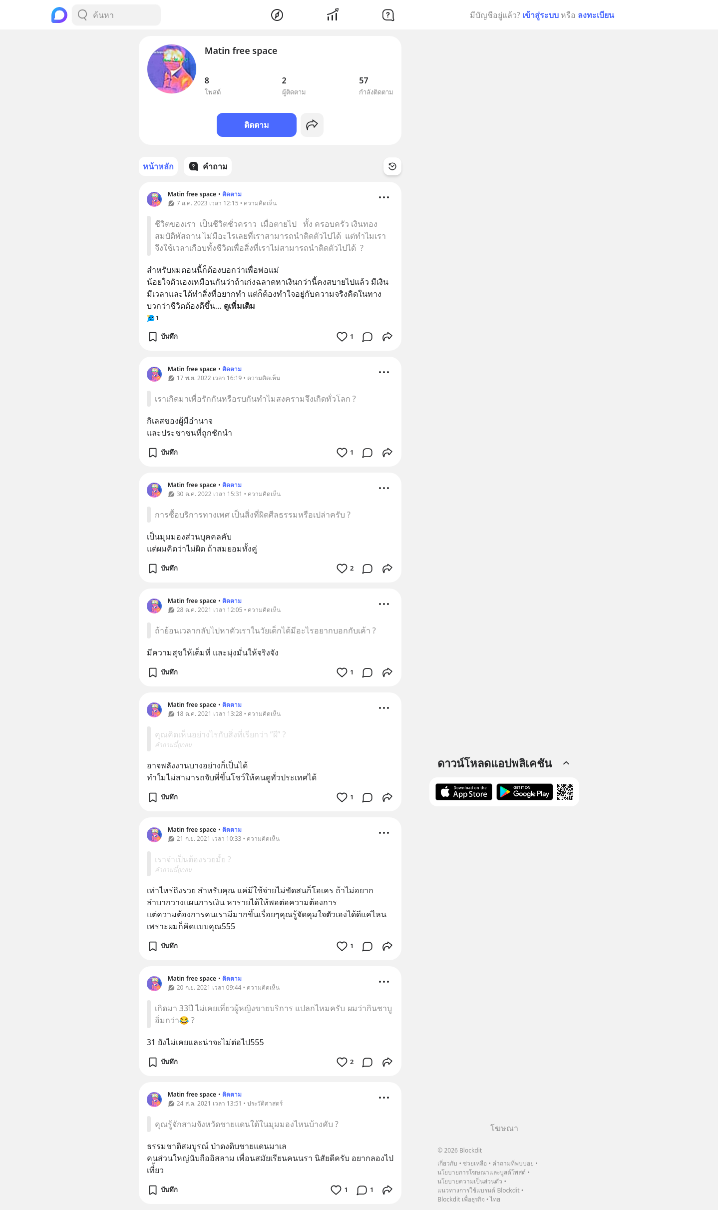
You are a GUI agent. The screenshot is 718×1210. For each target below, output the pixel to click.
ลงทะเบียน (596, 14)
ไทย (495, 1199)
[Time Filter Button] (392, 166)
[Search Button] (82, 14)
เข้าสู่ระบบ (540, 14)
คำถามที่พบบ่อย (513, 1163)
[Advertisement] (504, 968)
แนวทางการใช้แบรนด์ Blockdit (478, 1190)
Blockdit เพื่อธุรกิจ (460, 1199)
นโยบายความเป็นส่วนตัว (469, 1181)
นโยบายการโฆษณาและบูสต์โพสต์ (481, 1172)
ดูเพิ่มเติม (239, 305)
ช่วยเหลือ (475, 1163)
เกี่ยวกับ (447, 1163)
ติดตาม (256, 124)
